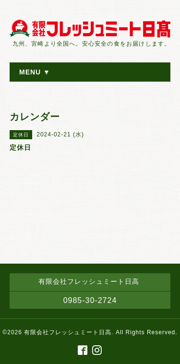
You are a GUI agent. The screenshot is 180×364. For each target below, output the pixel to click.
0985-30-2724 (90, 300)
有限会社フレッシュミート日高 (67, 332)
